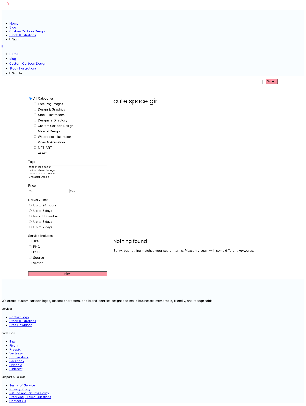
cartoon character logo (67, 170)
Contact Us (17, 401)
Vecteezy (16, 353)
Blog (12, 27)
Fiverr (13, 345)
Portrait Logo (19, 317)
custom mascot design (67, 173)
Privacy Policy (19, 389)
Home (13, 23)
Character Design (67, 177)
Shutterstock (18, 357)
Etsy (12, 342)
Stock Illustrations (22, 35)
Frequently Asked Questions (30, 397)
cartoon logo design (67, 167)
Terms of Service (22, 385)
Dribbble (15, 365)
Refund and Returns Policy (29, 393)
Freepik (14, 349)
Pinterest (15, 369)
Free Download (20, 325)
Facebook (16, 361)
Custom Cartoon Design (27, 31)
